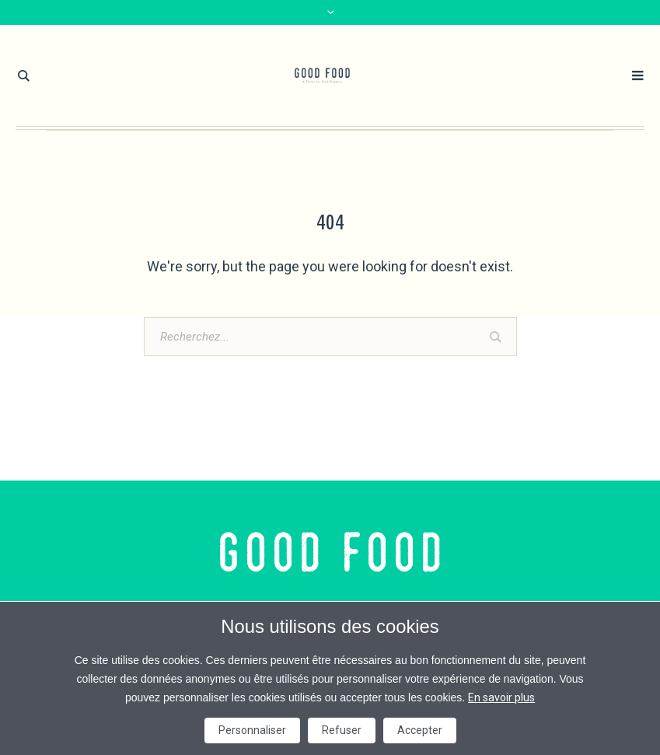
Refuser (341, 730)
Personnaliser (252, 730)
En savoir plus (501, 697)
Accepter (419, 730)
